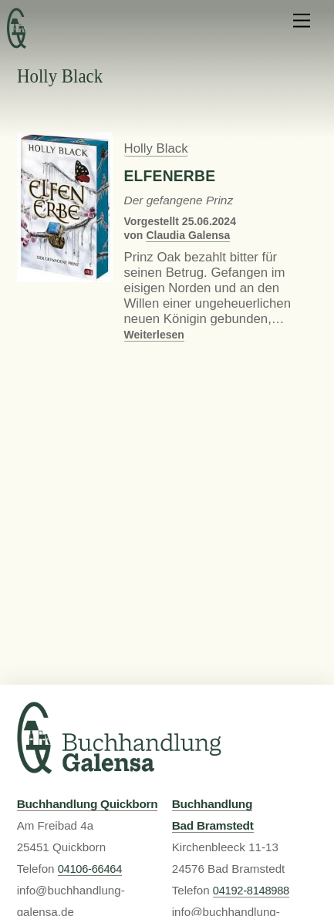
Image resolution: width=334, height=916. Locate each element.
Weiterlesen (154, 334)
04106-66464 (90, 869)
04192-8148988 (251, 890)
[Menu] (301, 21)
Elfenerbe (170, 176)
